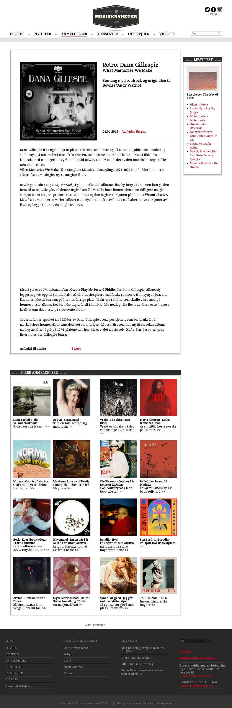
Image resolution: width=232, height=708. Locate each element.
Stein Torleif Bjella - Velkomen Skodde (26, 421)
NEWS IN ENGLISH (18, 685)
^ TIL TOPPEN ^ (95, 625)
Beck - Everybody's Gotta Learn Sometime (29, 541)
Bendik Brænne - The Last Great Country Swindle (203, 155)
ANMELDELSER (74, 34)
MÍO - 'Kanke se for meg (137, 664)
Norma (68, 673)
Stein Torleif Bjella (76, 648)
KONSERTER (107, 34)
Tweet (76, 348)
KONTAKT (186, 651)
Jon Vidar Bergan (133, 131)
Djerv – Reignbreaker (136, 657)
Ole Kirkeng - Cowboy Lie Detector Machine (117, 483)
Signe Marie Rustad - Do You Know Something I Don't (71, 599)
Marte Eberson (73, 666)
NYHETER (42, 34)
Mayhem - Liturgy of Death (71, 481)
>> (47, 426)
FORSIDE (17, 34)
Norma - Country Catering (30, 481)
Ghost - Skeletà (199, 104)
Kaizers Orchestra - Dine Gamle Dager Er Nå (203, 135)
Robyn (68, 654)
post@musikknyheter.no (196, 676)
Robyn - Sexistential (66, 419)
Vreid (67, 660)
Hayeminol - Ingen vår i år (70, 539)
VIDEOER (167, 34)
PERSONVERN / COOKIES (197, 658)
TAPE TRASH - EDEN (153, 598)
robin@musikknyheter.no (197, 685)
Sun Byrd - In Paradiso (155, 539)
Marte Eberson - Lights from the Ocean (155, 421)
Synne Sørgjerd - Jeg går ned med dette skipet (116, 599)
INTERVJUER (138, 34)
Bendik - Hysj (109, 539)
